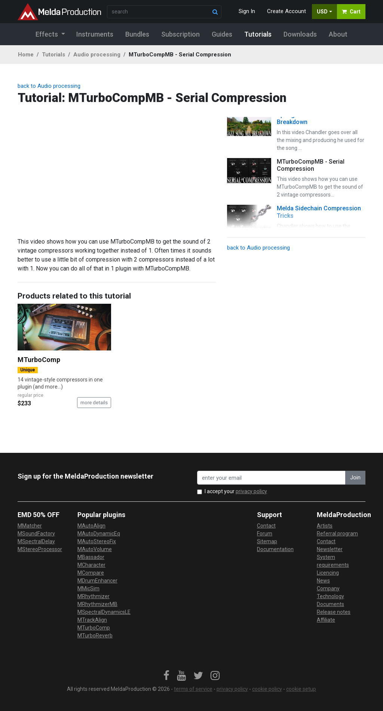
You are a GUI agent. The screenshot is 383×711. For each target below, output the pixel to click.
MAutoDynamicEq (98, 534)
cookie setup (301, 689)
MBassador (90, 557)
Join (355, 477)
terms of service (193, 689)
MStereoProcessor (40, 549)
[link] (166, 676)
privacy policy (251, 491)
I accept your (236, 491)
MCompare (90, 573)
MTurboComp (39, 360)
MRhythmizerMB (97, 604)
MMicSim (88, 588)
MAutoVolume (94, 549)
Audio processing (96, 54)
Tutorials (53, 54)
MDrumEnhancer (97, 581)
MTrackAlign (92, 620)
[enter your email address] (271, 478)
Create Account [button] (286, 11)
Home (26, 54)
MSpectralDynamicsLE (104, 612)
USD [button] (322, 12)
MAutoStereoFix (96, 541)
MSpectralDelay (36, 541)
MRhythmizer (93, 596)
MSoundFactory (36, 534)
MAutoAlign (91, 526)
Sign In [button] (247, 11)
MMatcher (30, 526)
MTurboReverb (95, 636)
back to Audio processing (49, 86)
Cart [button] (351, 12)
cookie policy (267, 689)
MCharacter (91, 565)
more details (94, 402)
